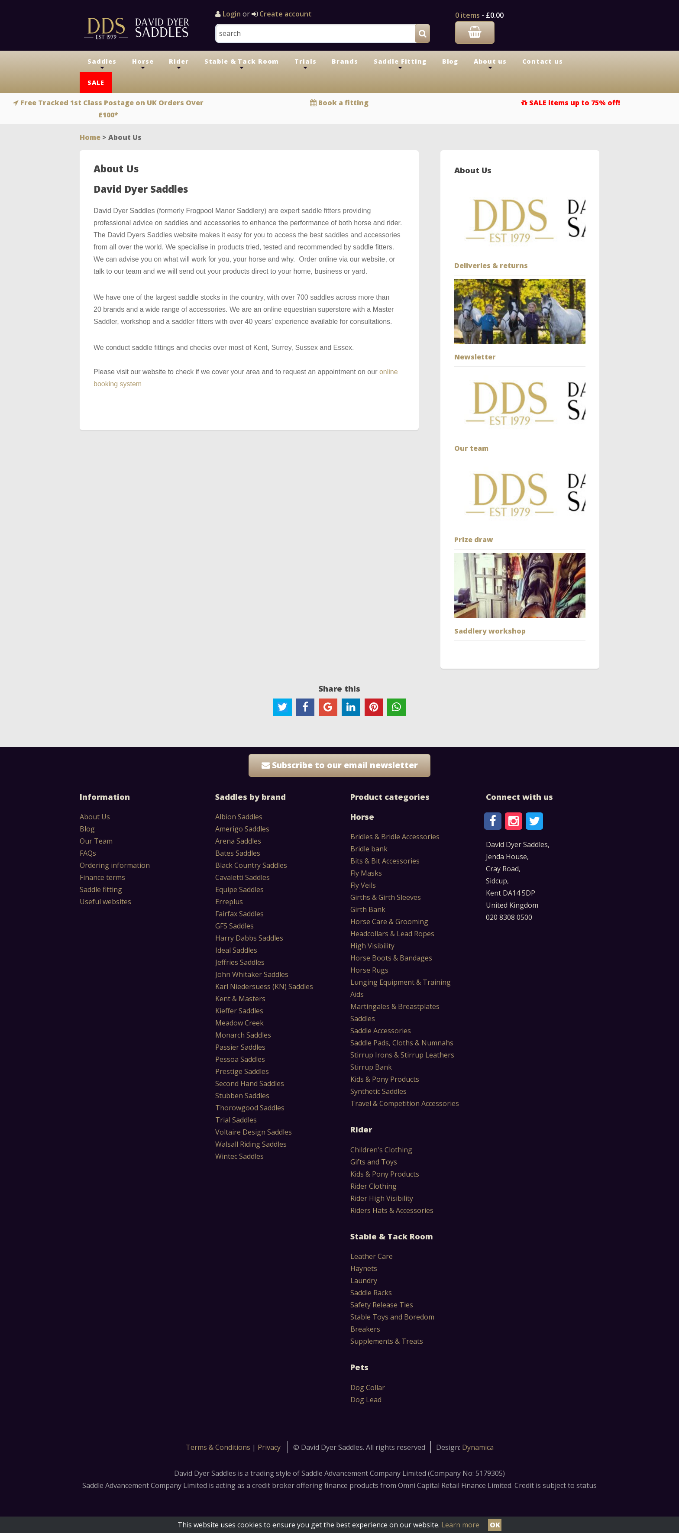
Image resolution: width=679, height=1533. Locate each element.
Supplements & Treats (386, 1341)
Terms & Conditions (219, 1447)
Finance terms (102, 877)
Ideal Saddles (236, 950)
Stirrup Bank (371, 1067)
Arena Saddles (238, 841)
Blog (450, 61)
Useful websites (105, 901)
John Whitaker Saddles (251, 974)
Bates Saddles (237, 853)
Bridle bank (369, 849)
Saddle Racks (371, 1292)
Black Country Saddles (251, 865)
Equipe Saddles (239, 889)
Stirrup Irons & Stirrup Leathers (402, 1055)
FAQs (88, 853)
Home (90, 137)
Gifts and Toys (373, 1162)
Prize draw (473, 539)
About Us (95, 816)
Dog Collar (367, 1387)
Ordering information (115, 865)
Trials (305, 64)
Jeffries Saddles (240, 962)
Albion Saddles (238, 816)
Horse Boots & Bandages (391, 958)
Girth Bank (367, 909)
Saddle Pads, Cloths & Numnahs (401, 1043)
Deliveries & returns (491, 265)
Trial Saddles (236, 1120)
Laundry (363, 1280)
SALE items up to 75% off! (574, 102)
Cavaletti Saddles (242, 877)
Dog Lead (366, 1399)
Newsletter (475, 357)
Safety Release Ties (381, 1305)
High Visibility (372, 946)
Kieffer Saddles (239, 1011)
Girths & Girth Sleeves (385, 897)
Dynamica (478, 1447)
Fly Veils (363, 885)
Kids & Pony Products (384, 1079)
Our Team (96, 841)
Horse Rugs (369, 970)
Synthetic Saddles (378, 1091)
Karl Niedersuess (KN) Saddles (264, 986)
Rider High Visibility (381, 1198)
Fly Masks (366, 873)
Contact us (542, 61)
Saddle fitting (101, 889)
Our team (471, 448)
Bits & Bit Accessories (385, 861)
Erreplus (229, 901)
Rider (178, 64)
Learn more (460, 1525)
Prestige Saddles (242, 1071)
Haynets (363, 1268)
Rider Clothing (373, 1186)
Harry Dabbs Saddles (249, 938)
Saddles (101, 64)
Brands (345, 61)
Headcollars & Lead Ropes (392, 933)
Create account (285, 14)
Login (232, 14)
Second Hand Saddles (249, 1083)
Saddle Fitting (400, 64)
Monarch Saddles (243, 1035)
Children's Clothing (381, 1150)
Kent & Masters (240, 998)
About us (490, 64)
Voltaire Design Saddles (253, 1132)
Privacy (269, 1447)
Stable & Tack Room (241, 64)
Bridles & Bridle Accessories (395, 836)
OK (495, 1525)
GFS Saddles (234, 926)
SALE (95, 82)
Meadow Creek (239, 1023)
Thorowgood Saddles (250, 1108)
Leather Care (371, 1256)
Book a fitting (343, 102)
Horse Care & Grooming (389, 921)
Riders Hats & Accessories (391, 1210)
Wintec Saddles (239, 1156)
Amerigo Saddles (242, 829)
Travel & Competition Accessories (404, 1103)
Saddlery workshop (490, 631)
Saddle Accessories (380, 1030)
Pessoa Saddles (240, 1059)
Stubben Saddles (242, 1095)
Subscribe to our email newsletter (340, 765)
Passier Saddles (240, 1047)
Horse (142, 64)
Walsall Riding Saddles (251, 1144)
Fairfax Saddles (239, 914)
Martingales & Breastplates (395, 1006)
